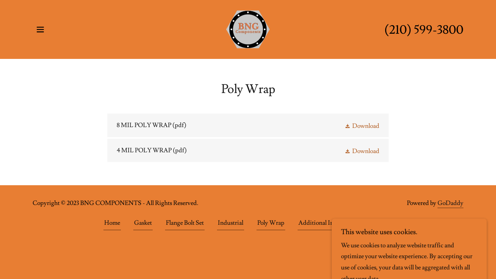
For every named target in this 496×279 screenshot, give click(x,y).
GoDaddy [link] (450, 203)
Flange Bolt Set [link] (185, 223)
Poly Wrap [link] (270, 223)
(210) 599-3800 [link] (423, 30)
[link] (248, 28)
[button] (40, 29)
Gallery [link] (382, 223)
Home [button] (112, 223)
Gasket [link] (143, 223)
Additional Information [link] (328, 223)
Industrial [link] (230, 223)
